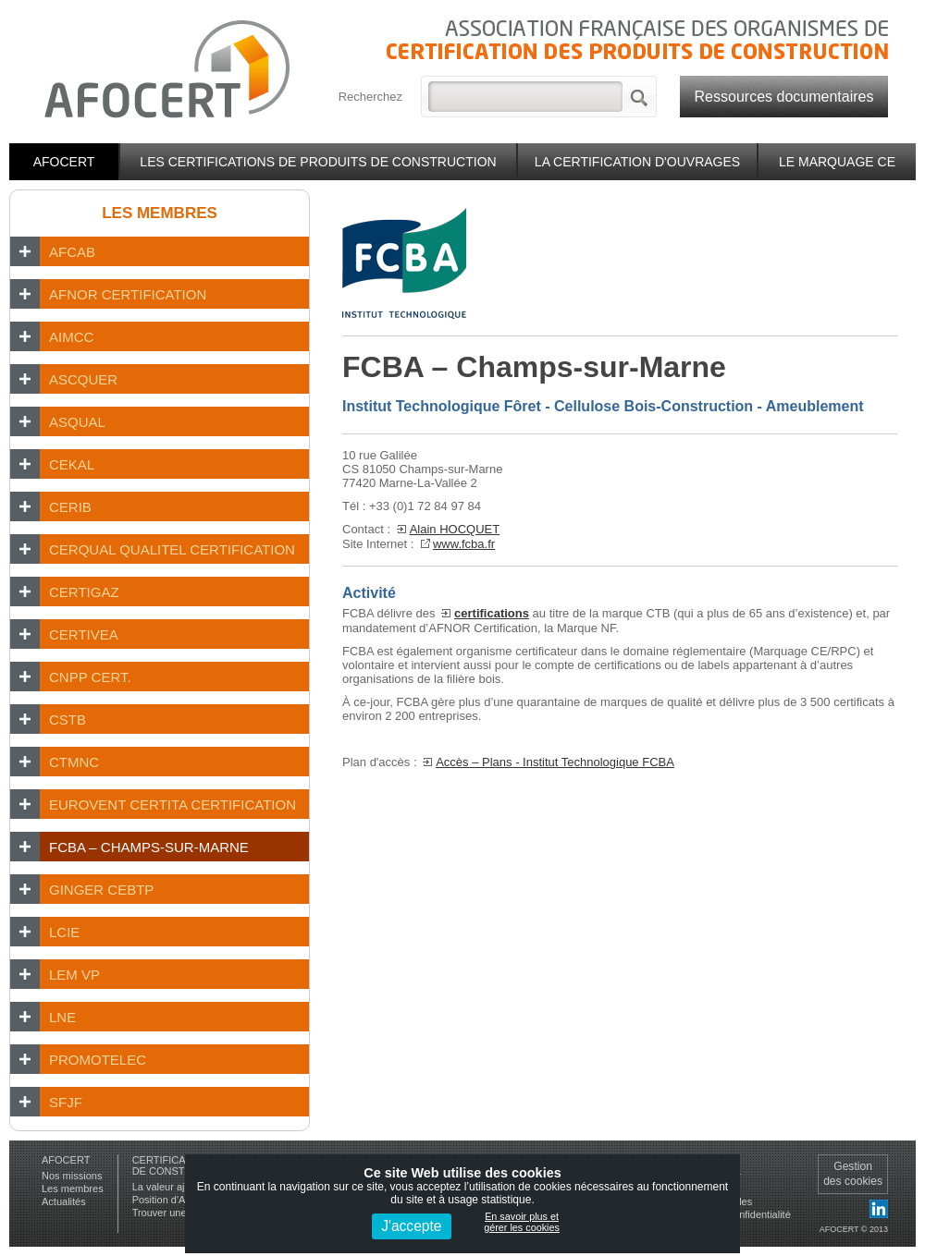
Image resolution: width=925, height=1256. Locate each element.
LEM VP (74, 974)
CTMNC (74, 762)
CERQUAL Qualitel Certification (172, 549)
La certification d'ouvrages (637, 161)
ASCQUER (83, 379)
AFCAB (72, 252)
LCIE (64, 932)
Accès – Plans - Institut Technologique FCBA (555, 762)
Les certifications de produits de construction (318, 161)
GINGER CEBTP (101, 889)
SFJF (65, 1102)
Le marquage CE (837, 161)
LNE (62, 1017)
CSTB (67, 719)
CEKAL (71, 464)
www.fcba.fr (464, 544)
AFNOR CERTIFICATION (127, 294)
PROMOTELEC (97, 1059)
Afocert (64, 161)
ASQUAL (77, 422)
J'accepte (411, 1226)
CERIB (70, 507)
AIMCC (71, 337)
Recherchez (370, 97)
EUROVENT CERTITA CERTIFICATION (172, 804)
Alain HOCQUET (455, 529)
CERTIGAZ (84, 592)
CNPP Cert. (90, 677)
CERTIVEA (83, 634)
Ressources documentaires (784, 96)
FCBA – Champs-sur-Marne (149, 847)
